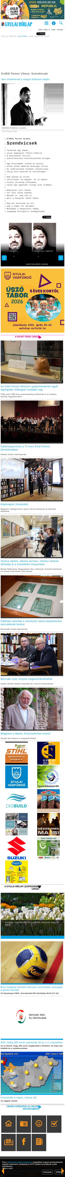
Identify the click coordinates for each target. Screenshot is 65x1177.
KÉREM (59, 1172)
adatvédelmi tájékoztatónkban (19, 1162)
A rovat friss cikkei (27, 337)
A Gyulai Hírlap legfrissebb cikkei (21, 887)
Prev (4, 930)
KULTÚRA (22, 36)
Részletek (47, 1172)
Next (61, 930)
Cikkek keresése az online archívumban (22, 1107)
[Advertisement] (32, 55)
